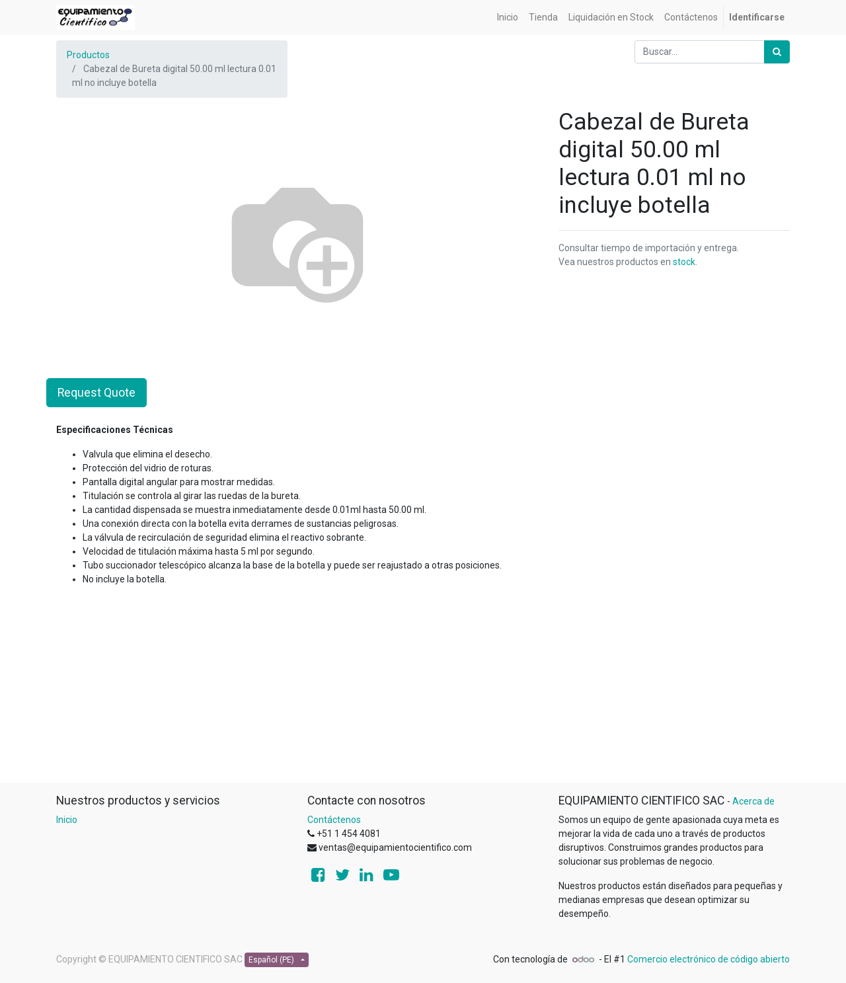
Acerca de (753, 801)
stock (684, 261)
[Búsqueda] (777, 51)
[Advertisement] (423, 689)
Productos (88, 55)
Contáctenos (334, 819)
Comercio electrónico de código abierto (708, 959)
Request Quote (96, 392)
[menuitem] (507, 17)
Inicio (66, 819)
